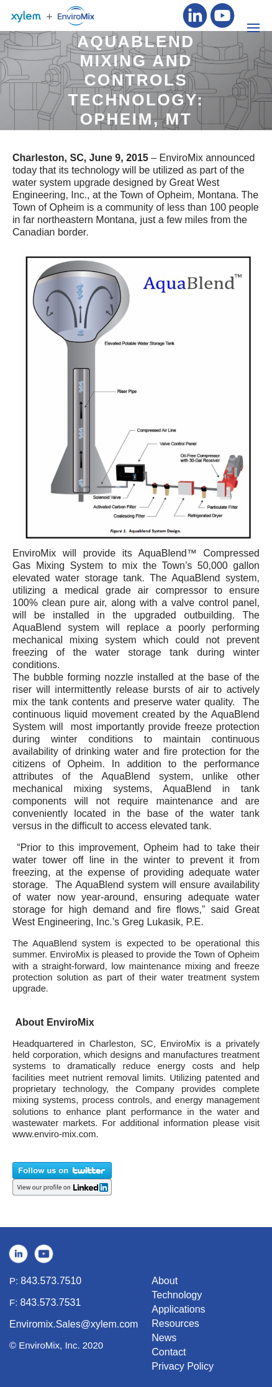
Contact (169, 1352)
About (165, 1280)
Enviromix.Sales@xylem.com (73, 1324)
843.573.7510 (50, 1280)
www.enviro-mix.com (54, 1134)
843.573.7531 (50, 1302)
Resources (175, 1323)
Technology (177, 1295)
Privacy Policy (183, 1366)
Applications (178, 1309)
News (164, 1337)
